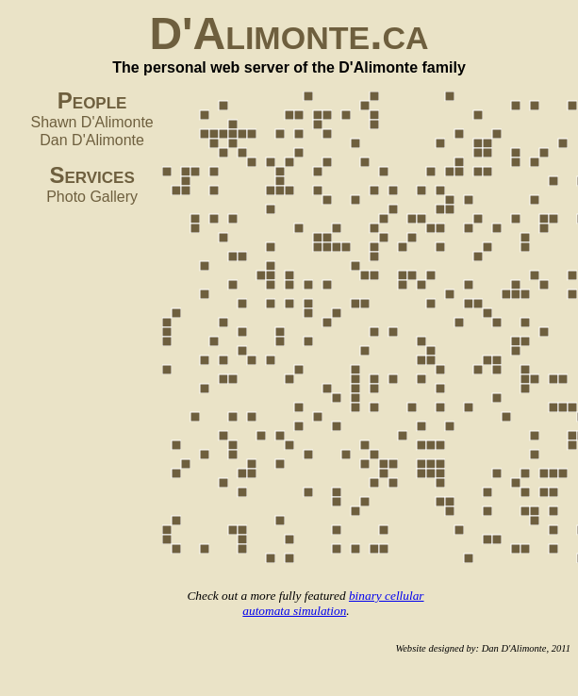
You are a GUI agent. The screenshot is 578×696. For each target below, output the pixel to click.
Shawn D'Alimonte (92, 122)
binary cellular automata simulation (332, 603)
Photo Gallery (92, 197)
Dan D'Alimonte (92, 140)
